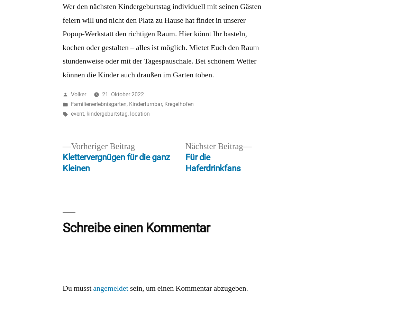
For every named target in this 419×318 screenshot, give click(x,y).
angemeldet (110, 288)
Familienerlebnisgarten (99, 104)
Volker (78, 94)
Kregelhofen (179, 104)
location (140, 113)
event (77, 113)
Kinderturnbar (145, 104)
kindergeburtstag (107, 113)
